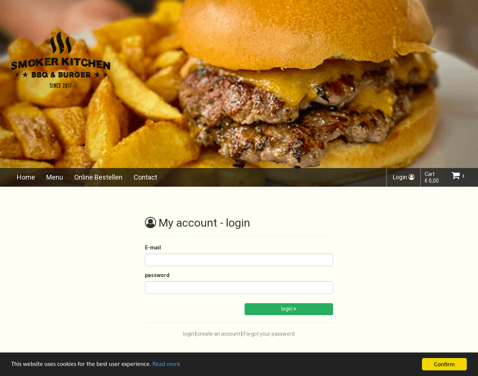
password (157, 275)
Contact (145, 177)
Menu (54, 177)
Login (403, 177)
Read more (167, 367)
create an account (219, 334)
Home (26, 177)
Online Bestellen (98, 177)
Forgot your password (269, 334)
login (289, 309)
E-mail (153, 248)
